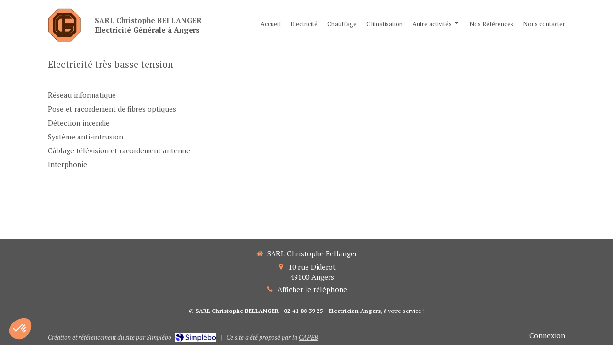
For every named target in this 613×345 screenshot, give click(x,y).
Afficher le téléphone (312, 289)
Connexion (547, 335)
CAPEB (308, 337)
